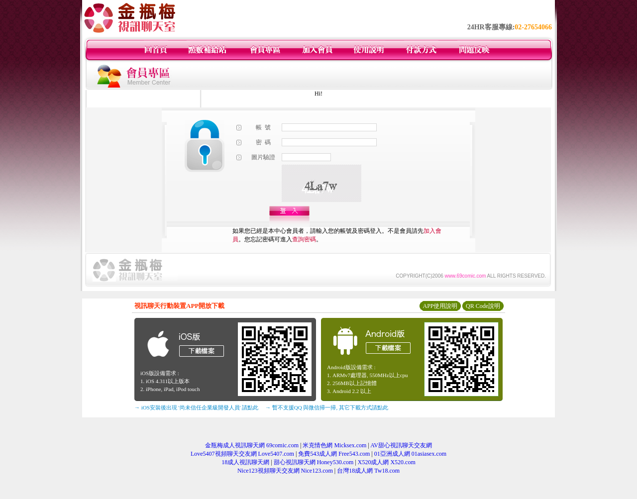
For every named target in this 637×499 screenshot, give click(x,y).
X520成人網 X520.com (387, 462)
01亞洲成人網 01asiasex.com (410, 453)
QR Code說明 (483, 305)
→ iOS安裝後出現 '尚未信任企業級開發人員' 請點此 (196, 407)
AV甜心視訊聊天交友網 (401, 445)
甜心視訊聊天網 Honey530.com (314, 462)
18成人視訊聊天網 (245, 462)
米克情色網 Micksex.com (334, 445)
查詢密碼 (304, 239)
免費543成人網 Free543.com (334, 453)
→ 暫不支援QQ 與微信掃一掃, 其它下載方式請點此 (326, 407)
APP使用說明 (440, 305)
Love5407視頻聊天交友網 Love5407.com (242, 453)
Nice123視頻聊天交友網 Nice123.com (285, 470)
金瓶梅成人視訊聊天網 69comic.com (252, 445)
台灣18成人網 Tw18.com (368, 470)
